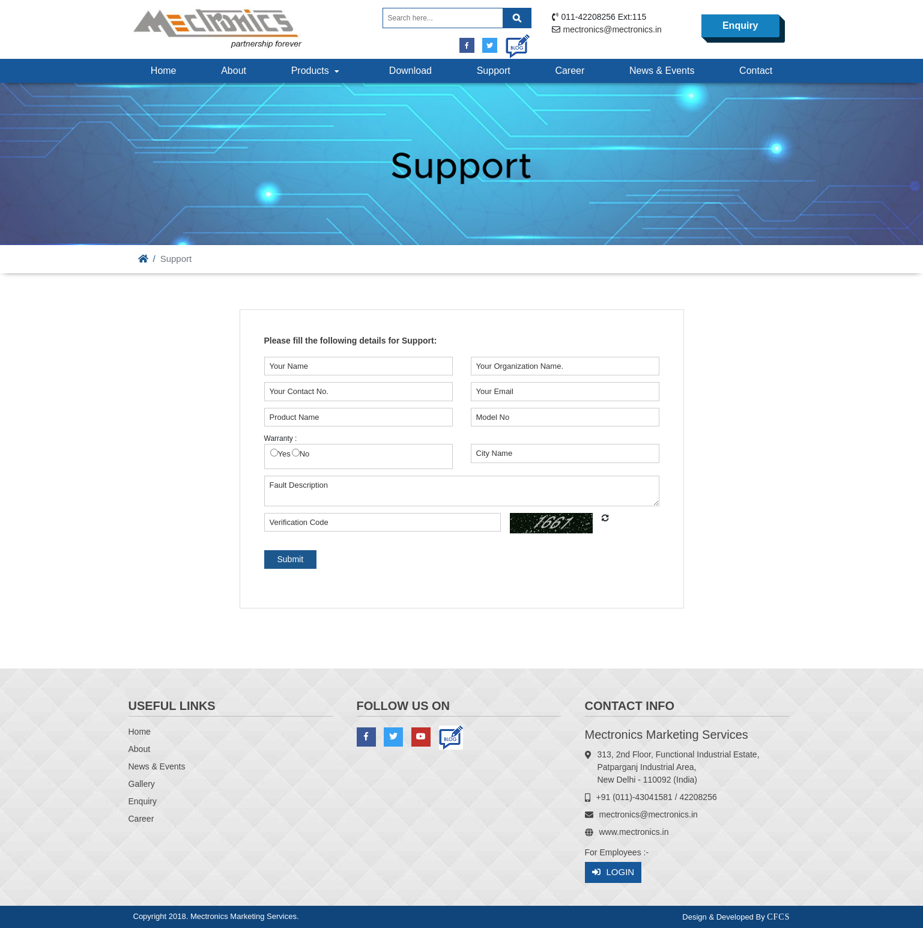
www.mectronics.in (634, 832)
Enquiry (740, 25)
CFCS (778, 916)
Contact (755, 70)
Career (569, 70)
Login (613, 872)
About (233, 70)
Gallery (142, 784)
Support (493, 70)
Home (164, 70)
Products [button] (316, 70)
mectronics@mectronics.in (612, 29)
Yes (284, 453)
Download (410, 70)
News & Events (661, 70)
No (305, 453)
